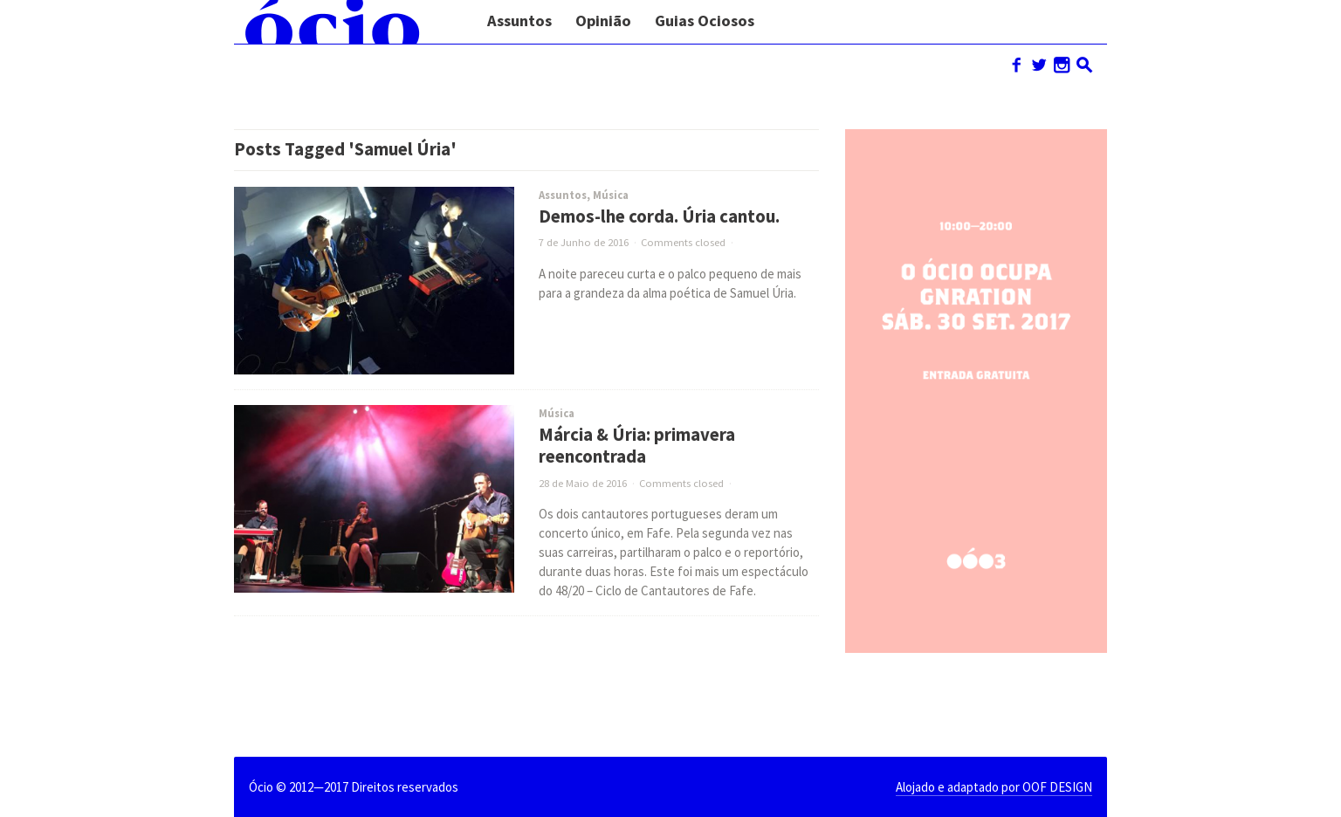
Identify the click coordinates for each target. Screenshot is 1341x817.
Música (611, 195)
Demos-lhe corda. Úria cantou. (659, 216)
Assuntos (563, 195)
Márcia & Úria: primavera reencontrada (637, 445)
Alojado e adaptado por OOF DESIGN (994, 787)
